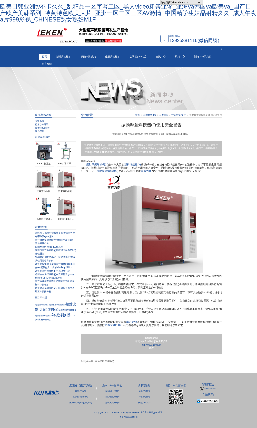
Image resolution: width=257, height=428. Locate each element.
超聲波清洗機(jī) (112, 402)
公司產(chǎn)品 (138, 56)
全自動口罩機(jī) (112, 391)
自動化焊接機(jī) (112, 397)
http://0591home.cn (151, 345)
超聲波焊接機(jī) (42, 304)
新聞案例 (163, 115)
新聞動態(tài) (149, 115)
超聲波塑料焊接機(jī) (57, 305)
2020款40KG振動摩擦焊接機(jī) (66, 219)
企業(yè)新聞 (144, 391)
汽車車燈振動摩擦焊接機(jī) (66, 191)
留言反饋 (47, 63)
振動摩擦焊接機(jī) (97, 164)
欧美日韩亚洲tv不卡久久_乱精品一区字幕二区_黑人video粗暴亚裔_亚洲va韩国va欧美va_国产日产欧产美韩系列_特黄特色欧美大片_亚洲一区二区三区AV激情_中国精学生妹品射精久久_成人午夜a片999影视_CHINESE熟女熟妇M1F (128, 13)
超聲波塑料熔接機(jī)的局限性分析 (52, 271)
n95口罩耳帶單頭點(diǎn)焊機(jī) (66, 163)
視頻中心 (180, 56)
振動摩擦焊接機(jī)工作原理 (49, 246)
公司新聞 (39, 121)
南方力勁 (146, 171)
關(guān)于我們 (202, 56)
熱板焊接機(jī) (63, 315)
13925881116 (113, 325)
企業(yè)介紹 (80, 391)
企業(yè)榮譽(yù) (80, 397)
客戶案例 (39, 131)
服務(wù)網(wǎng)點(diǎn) (80, 402)
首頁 (44, 56)
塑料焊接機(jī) (63, 56)
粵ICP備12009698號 (128, 417)
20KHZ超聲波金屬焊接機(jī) (45, 163)
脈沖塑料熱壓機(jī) (43, 319)
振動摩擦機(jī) (88, 56)
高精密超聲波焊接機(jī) (45, 219)
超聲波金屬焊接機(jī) (43, 316)
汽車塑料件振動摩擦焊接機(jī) (45, 191)
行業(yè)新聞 (41, 124)
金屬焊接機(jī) (112, 56)
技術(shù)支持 (178, 115)
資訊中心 (161, 56)
